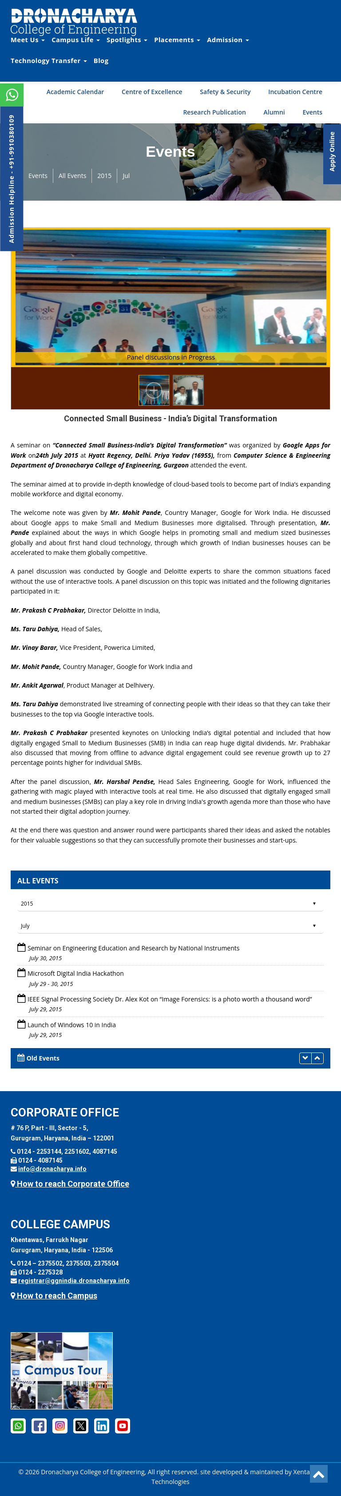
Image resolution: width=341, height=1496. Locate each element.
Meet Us (28, 39)
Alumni (274, 112)
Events (312, 112)
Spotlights (127, 39)
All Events (72, 175)
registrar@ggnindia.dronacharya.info (74, 1280)
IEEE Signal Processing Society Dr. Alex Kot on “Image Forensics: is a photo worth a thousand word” (170, 999)
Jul (126, 175)
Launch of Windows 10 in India (72, 1025)
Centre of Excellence (152, 91)
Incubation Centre (295, 91)
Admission (228, 39)
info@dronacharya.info (52, 1168)
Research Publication (214, 112)
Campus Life (76, 39)
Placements (177, 39)
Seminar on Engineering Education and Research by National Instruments (133, 948)
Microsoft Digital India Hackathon (76, 973)
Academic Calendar (75, 91)
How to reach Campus (54, 1295)
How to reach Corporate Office (70, 1183)
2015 (104, 175)
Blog (101, 60)
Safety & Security (225, 91)
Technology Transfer (49, 60)
